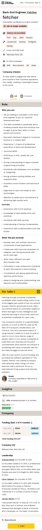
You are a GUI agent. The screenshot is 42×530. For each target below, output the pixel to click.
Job (13, 96)
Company (26, 96)
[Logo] (7, 2)
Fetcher (32, 12)
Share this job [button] (9, 520)
